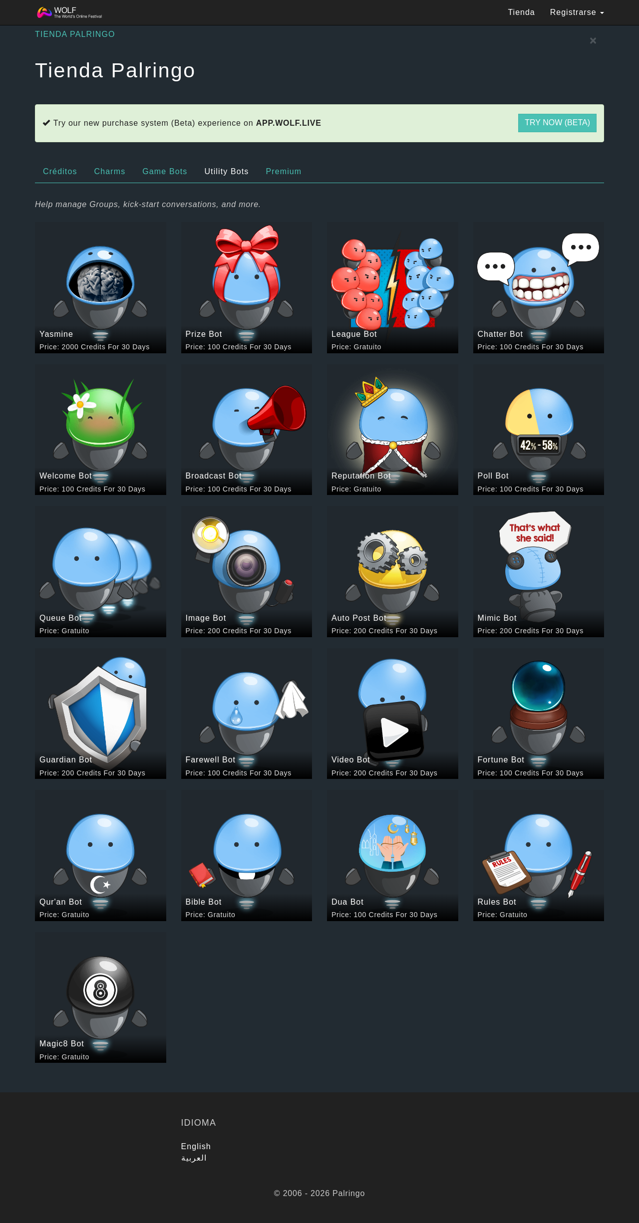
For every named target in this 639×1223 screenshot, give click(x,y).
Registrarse (577, 12)
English (196, 1146)
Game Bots (164, 171)
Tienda (521, 12)
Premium (284, 171)
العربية (194, 1158)
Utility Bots (226, 171)
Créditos (60, 171)
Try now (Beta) (557, 122)
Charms (110, 171)
